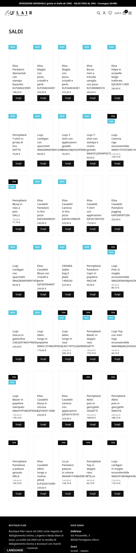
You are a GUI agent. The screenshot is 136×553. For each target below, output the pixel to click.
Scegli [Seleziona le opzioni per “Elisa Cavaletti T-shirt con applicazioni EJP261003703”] (93, 228)
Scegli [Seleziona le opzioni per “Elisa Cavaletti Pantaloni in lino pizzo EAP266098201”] (43, 228)
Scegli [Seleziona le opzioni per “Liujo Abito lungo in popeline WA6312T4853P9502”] (43, 358)
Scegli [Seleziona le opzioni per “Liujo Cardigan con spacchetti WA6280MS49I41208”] (43, 163)
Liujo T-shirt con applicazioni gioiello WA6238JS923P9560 (74, 142)
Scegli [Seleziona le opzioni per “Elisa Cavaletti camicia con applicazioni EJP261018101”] (68, 424)
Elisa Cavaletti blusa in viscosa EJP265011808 (46, 403)
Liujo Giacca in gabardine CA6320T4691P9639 (24, 336)
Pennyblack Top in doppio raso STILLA (94, 468)
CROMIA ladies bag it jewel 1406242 (67, 273)
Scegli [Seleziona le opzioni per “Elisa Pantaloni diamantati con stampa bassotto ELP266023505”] (18, 98)
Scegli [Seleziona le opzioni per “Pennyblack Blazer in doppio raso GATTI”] (93, 358)
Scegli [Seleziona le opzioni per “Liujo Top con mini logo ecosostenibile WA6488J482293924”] (117, 358)
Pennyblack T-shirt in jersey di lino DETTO (19, 142)
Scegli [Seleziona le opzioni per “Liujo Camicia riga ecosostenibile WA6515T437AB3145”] (117, 163)
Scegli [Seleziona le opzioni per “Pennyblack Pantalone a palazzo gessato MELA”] (18, 493)
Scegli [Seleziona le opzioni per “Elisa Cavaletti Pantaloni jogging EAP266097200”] (117, 228)
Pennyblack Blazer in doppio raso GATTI (94, 338)
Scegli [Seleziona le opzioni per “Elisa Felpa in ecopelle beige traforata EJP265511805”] (117, 98)
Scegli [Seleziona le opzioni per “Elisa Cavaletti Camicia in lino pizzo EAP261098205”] (68, 228)
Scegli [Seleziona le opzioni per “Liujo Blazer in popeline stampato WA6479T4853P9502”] (18, 424)
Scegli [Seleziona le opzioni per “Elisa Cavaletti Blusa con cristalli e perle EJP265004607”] (43, 294)
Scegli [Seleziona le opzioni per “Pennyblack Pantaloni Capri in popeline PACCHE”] (93, 294)
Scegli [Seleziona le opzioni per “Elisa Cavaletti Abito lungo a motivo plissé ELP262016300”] (43, 493)
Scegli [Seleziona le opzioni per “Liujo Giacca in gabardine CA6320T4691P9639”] (18, 358)
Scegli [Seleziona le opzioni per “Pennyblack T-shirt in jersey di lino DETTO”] (18, 163)
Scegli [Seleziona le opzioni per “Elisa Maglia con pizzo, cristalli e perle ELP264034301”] (43, 98)
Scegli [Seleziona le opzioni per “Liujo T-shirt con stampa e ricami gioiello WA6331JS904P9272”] (93, 163)
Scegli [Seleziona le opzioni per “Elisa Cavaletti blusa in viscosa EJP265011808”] (43, 424)
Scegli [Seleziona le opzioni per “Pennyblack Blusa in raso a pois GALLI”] (18, 228)
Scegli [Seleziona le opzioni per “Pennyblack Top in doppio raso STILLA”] (93, 493)
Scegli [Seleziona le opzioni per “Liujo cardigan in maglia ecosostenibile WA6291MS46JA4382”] (117, 493)
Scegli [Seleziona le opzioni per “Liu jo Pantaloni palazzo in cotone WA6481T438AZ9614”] (68, 493)
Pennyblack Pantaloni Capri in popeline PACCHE (94, 273)
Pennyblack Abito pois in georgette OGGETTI (94, 403)
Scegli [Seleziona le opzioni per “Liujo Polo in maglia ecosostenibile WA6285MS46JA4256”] (117, 294)
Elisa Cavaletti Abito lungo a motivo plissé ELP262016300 (46, 472)
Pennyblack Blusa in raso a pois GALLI (19, 208)
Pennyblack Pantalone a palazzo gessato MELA (19, 468)
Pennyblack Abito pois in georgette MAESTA (118, 403)
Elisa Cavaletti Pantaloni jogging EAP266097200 (120, 208)
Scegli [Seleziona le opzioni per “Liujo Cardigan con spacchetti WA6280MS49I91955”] (18, 294)
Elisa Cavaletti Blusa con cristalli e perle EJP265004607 (46, 275)
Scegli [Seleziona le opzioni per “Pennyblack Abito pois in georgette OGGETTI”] (93, 424)
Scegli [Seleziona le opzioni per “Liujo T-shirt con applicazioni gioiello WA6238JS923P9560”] (68, 163)
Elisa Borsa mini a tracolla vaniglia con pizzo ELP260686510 (96, 77)
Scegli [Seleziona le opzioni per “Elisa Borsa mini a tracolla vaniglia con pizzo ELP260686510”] (93, 98)
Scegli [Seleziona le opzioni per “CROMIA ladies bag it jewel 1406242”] (68, 294)
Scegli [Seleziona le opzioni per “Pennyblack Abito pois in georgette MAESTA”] (117, 424)
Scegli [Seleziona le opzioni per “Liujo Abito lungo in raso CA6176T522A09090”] (68, 358)
